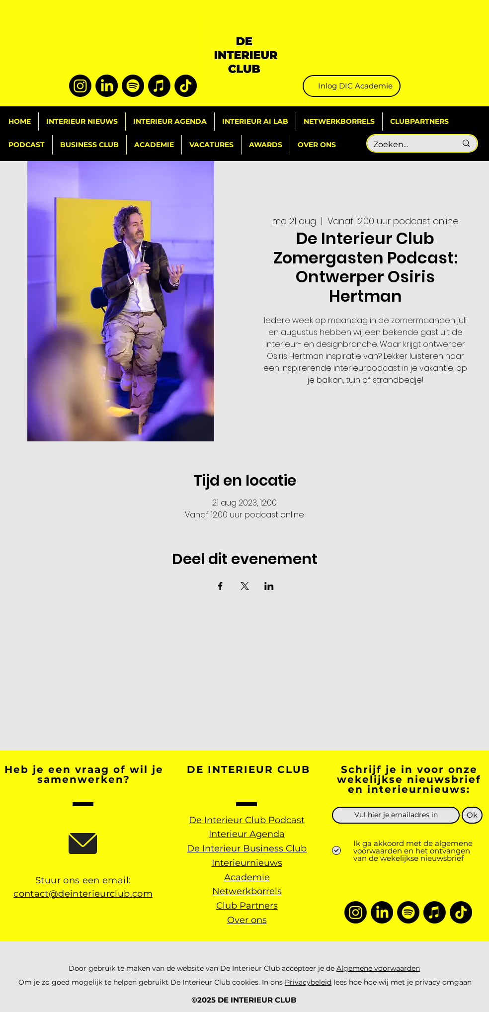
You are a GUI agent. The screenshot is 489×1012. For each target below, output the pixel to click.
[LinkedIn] (106, 86)
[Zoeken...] (407, 145)
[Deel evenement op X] (244, 586)
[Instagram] (80, 86)
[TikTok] (185, 86)
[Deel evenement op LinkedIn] (269, 586)
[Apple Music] (159, 86)
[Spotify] (133, 86)
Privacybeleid (308, 982)
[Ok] (472, 815)
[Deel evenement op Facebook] (220, 586)
